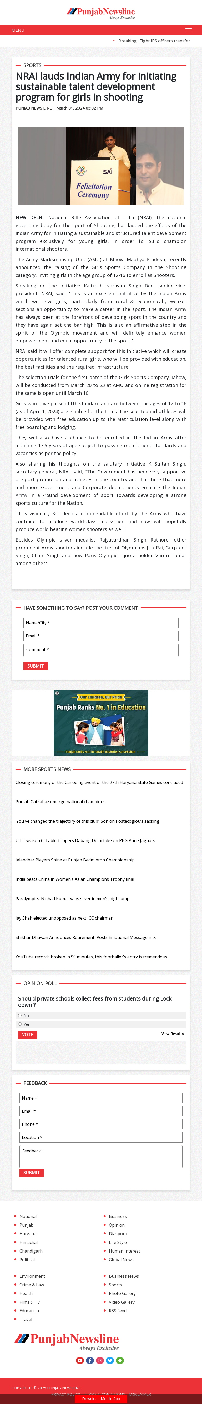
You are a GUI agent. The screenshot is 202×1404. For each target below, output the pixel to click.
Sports (115, 1285)
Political (27, 1260)
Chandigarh (31, 1251)
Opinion (117, 1225)
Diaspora (118, 1234)
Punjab (26, 1225)
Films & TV (29, 1302)
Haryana (27, 1234)
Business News (124, 1276)
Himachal (28, 1242)
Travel (25, 1319)
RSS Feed (118, 1311)
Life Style (118, 1242)
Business (118, 1216)
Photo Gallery (122, 1293)
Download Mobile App (101, 1398)
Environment (32, 1276)
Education (29, 1311)
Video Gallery (122, 1302)
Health (26, 1293)
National (28, 1216)
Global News (121, 1260)
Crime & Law (31, 1285)
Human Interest (124, 1251)
